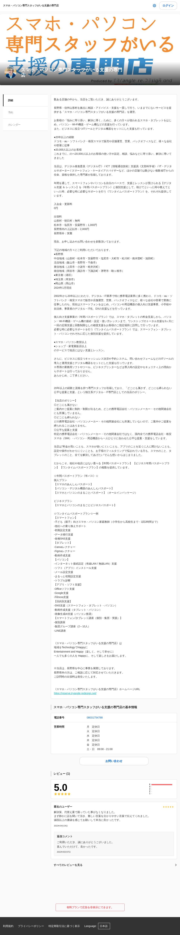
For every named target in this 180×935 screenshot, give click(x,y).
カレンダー (14, 124)
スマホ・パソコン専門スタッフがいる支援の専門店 (31, 5)
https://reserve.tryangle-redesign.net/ (75, 693)
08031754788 (95, 717)
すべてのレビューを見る (115, 864)
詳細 (10, 100)
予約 (10, 112)
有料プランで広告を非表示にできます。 (90, 907)
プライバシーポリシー (31, 926)
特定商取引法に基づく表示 (64, 926)
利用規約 (8, 926)
